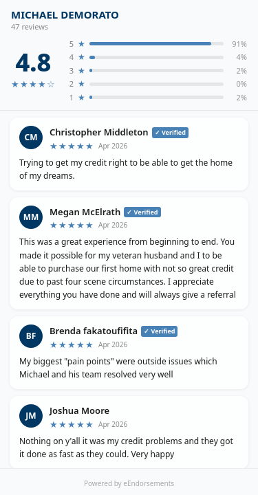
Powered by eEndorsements (129, 483)
